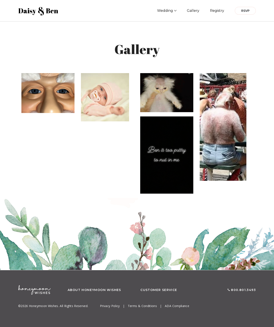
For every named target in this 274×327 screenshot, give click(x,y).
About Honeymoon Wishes (94, 290)
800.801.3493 (243, 290)
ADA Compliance (177, 306)
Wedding (165, 11)
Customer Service (158, 290)
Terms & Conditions (143, 306)
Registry (217, 11)
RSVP (245, 11)
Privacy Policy (110, 306)
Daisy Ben (38, 10)
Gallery (193, 11)
